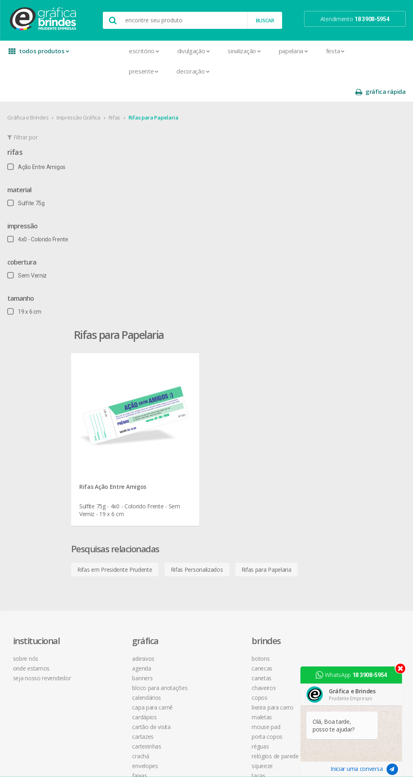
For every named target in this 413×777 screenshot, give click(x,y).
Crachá (104, 520)
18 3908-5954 (277, 506)
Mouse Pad (189, 491)
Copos (183, 461)
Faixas (103, 539)
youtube (349, 443)
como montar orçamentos (288, 461)
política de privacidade (282, 452)
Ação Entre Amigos (37, 146)
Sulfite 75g (26, 183)
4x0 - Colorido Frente (38, 219)
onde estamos (35, 432)
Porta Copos (190, 500)
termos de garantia (279, 432)
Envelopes (109, 530)
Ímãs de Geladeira (118, 559)
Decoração (150, 71)
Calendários (110, 461)
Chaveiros (187, 452)
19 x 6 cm (25, 291)
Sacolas (105, 647)
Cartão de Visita (115, 491)
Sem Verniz (28, 255)
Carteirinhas (110, 510)
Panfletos (108, 578)
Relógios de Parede (198, 520)
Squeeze (185, 530)
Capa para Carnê (116, 471)
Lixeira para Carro (196, 471)
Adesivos (107, 422)
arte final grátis (353, 487)
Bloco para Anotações (123, 452)
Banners (106, 442)
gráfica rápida (379, 51)
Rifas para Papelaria (154, 97)
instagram (351, 432)
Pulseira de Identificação (126, 617)
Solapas (105, 666)
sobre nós (29, 422)
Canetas (185, 442)
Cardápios (108, 481)
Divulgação (151, 51)
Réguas (183, 510)
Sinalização (201, 51)
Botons (184, 422)
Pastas (104, 598)
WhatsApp (353, 675)
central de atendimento (284, 422)
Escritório (101, 51)
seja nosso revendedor (46, 442)
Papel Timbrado (115, 588)
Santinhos (108, 656)
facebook (350, 422)
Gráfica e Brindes (28, 97)
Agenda (105, 432)
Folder (103, 549)
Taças (182, 539)
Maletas (185, 481)
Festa (292, 51)
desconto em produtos (363, 497)
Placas (104, 608)
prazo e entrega (275, 442)
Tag (100, 676)
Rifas (115, 97)
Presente (101, 71)
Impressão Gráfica (79, 97)
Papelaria (250, 51)
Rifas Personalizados (233, 321)
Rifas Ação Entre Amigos (149, 236)
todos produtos (37, 54)
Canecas (185, 432)
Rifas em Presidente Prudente (151, 321)
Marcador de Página (121, 569)
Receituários (110, 627)
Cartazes (106, 500)
